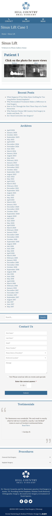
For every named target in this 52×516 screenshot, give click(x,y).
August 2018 (11, 272)
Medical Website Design (30, 514)
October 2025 (12, 135)
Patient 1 (11, 55)
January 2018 (12, 288)
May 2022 (10, 179)
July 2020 (10, 218)
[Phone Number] (26, 348)
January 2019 (12, 260)
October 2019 (12, 239)
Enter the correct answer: (26, 381)
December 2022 (13, 165)
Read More (26, 425)
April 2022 (11, 181)
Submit (26, 393)
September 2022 (13, 172)
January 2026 (12, 133)
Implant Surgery (7, 462)
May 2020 (10, 223)
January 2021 (12, 204)
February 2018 (12, 286)
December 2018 (13, 262)
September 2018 (13, 269)
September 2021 (13, 190)
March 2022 (11, 184)
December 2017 (12, 290)
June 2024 (10, 149)
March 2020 (11, 228)
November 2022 (13, 167)
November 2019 (13, 237)
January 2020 (12, 232)
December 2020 (13, 207)
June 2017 (10, 304)
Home (4, 34)
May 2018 (10, 279)
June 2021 (10, 195)
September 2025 (13, 137)
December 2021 (13, 188)
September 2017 (13, 297)
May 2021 (10, 197)
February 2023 (12, 160)
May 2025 (10, 139)
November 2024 (13, 146)
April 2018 (10, 281)
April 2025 (11, 142)
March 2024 (11, 151)
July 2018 (10, 274)
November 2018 (13, 265)
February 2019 (12, 258)
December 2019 (13, 235)
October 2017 (12, 295)
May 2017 (10, 307)
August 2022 (11, 174)
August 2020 (11, 216)
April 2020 (11, 225)
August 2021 (11, 193)
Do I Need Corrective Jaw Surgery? (20, 116)
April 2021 (10, 200)
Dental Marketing (12, 514)
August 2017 (11, 300)
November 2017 (12, 293)
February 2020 (12, 230)
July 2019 (10, 246)
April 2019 (10, 253)
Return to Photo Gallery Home (14, 48)
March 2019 (11, 255)
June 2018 (10, 276)
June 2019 (10, 248)
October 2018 (12, 267)
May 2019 (10, 251)
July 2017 (10, 302)
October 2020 (12, 211)
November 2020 (13, 209)
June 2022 (10, 177)
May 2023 (10, 158)
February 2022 (12, 186)
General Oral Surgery (9, 457)
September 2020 (13, 214)
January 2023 (12, 163)
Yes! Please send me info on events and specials (27, 377)
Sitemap (39, 509)
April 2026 (11, 130)
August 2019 (11, 244)
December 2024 (13, 144)
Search (43, 317)
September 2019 (13, 242)
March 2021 (11, 202)
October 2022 (12, 170)
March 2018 (11, 283)
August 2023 (11, 156)
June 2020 (11, 221)
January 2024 (12, 153)
